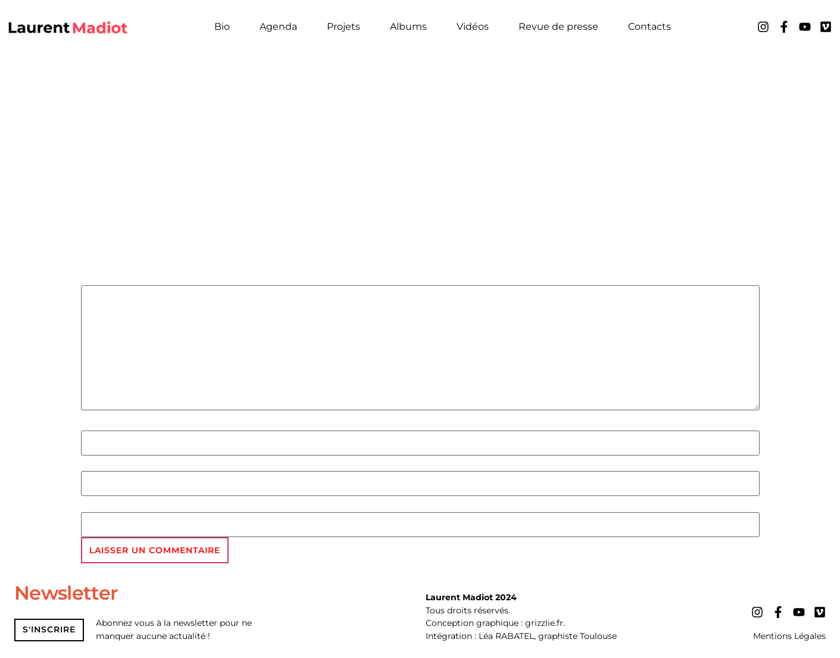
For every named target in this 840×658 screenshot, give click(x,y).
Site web (104, 505)
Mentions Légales (789, 636)
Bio (222, 26)
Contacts (649, 26)
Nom (94, 424)
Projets (343, 26)
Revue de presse (558, 26)
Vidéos (473, 26)
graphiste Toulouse (577, 636)
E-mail (98, 465)
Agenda (278, 26)
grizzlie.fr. (545, 623)
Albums (408, 26)
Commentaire (122, 278)
